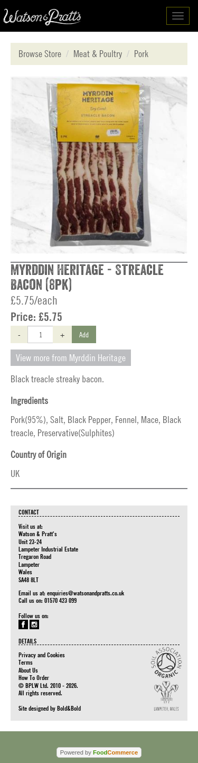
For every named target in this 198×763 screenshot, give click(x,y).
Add (84, 334)
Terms (25, 662)
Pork (141, 53)
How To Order (33, 677)
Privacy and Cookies (41, 654)
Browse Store (39, 53)
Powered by (99, 752)
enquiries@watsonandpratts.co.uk (85, 593)
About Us (28, 670)
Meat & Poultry (97, 53)
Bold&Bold (69, 708)
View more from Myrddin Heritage (71, 357)
